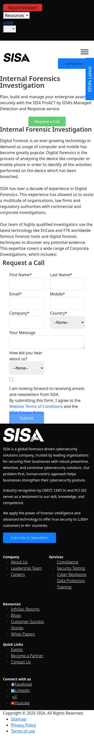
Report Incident (23, 7)
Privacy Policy (23, 725)
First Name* (20, 274)
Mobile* (57, 294)
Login (8, 22)
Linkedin (20, 690)
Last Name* (61, 274)
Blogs (16, 615)
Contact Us (74, 63)
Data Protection (71, 580)
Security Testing (71, 568)
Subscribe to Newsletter (29, 537)
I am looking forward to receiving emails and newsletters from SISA (46, 391)
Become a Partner (27, 655)
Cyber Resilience (71, 574)
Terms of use (23, 731)
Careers (18, 574)
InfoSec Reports (25, 609)
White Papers (23, 634)
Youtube (20, 703)
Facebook (21, 684)
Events (17, 649)
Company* (19, 313)
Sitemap (18, 719)
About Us (19, 562)
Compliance (67, 562)
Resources (15, 15)
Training (64, 587)
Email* (15, 294)
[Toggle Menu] (85, 51)
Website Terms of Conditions (36, 406)
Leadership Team (26, 568)
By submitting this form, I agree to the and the (45, 406)
